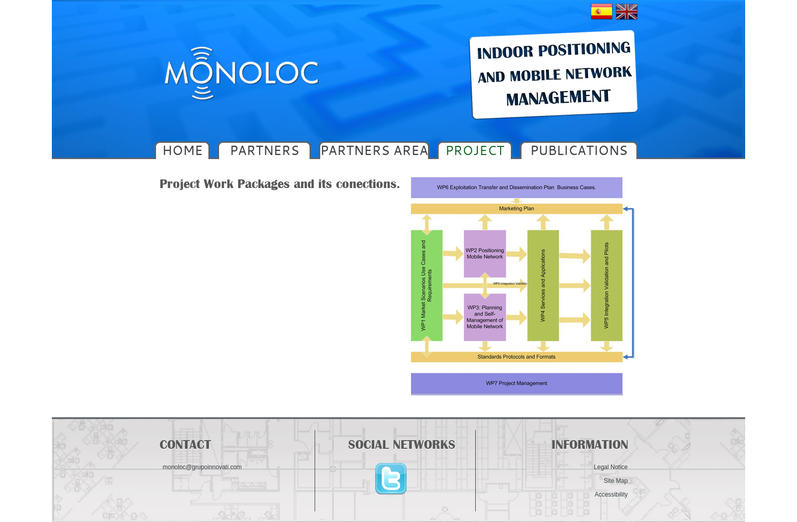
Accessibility (611, 494)
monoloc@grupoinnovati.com (202, 467)
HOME (182, 150)
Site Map (616, 480)
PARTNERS (264, 150)
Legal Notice (611, 467)
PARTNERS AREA (374, 150)
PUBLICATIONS (579, 150)
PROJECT (474, 150)
